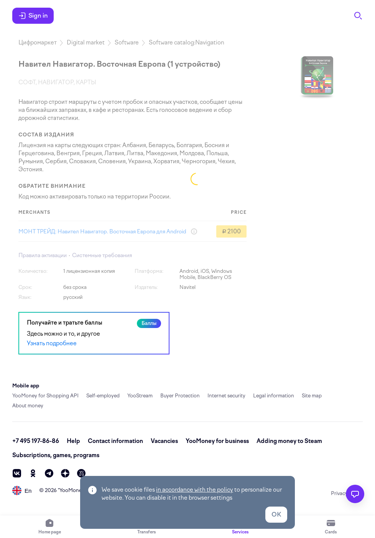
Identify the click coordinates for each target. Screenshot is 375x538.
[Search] (358, 15)
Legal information (273, 396)
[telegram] (49, 473)
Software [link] (127, 42)
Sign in (33, 16)
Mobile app (25, 386)
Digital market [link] (86, 42)
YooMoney (71, 490)
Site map (312, 396)
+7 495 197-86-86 (35, 441)
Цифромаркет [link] (37, 42)
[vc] (81, 473)
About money (27, 405)
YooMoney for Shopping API (45, 396)
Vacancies (164, 441)
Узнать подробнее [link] (52, 343)
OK (276, 514)
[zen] (65, 473)
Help (73, 441)
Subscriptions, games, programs (55, 455)
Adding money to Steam (289, 441)
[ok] (33, 473)
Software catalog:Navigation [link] (186, 42)
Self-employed (103, 396)
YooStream (140, 396)
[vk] (16, 473)
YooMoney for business (217, 441)
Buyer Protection (180, 396)
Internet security (226, 396)
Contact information (115, 441)
